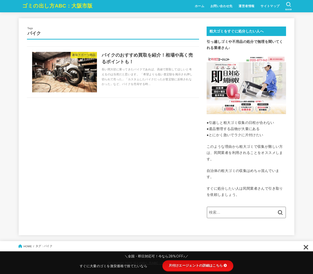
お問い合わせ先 (221, 6)
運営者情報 (246, 6)
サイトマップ (270, 6)
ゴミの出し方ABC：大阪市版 (57, 6)
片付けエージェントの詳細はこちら (198, 265)
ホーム (199, 6)
